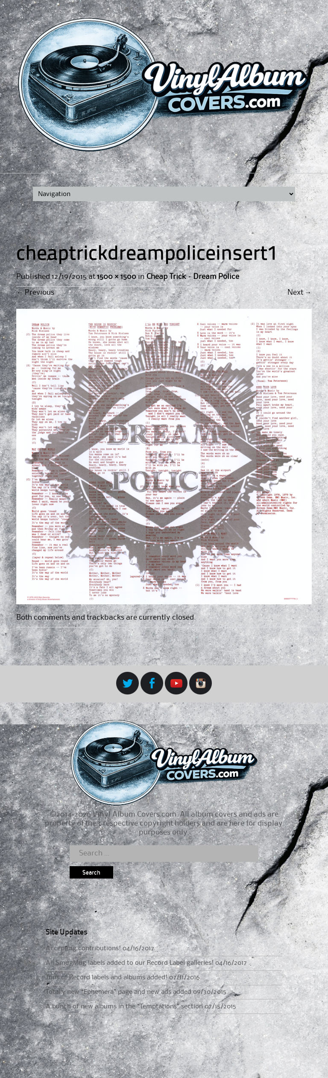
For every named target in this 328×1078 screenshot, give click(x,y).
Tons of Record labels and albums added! (106, 978)
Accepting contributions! (83, 949)
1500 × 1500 (116, 276)
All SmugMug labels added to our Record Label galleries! (130, 963)
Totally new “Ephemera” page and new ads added (118, 992)
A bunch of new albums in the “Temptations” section (124, 1007)
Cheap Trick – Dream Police (192, 276)
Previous (35, 292)
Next (299, 292)
